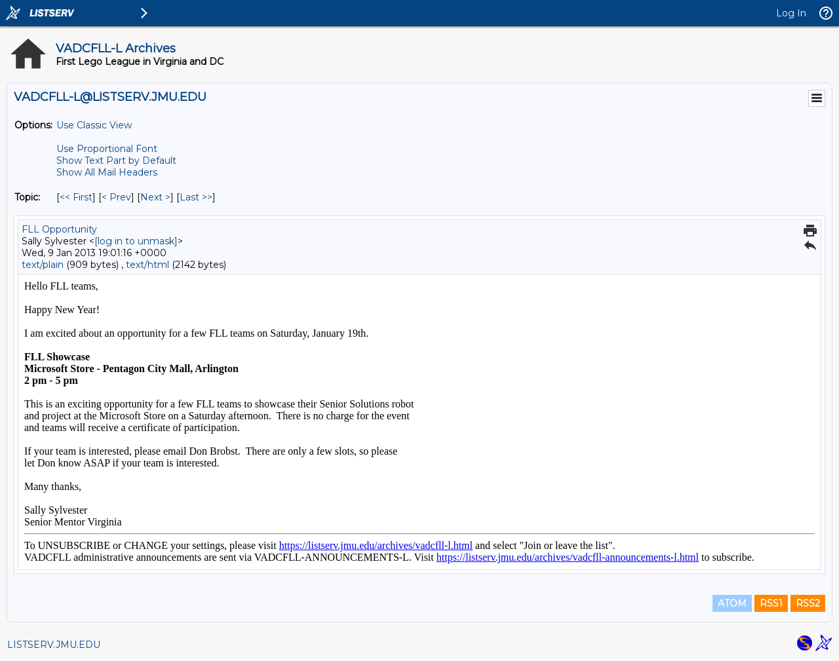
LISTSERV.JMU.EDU (53, 645)
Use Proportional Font (106, 149)
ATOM (732, 603)
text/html (147, 265)
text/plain (43, 265)
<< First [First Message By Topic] (76, 197)
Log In (791, 13)
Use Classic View (94, 125)
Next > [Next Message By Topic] (155, 197)
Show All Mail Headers (106, 172)
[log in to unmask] (136, 241)
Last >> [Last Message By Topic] (196, 197)
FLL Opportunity (59, 229)
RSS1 (771, 603)
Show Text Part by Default (116, 160)
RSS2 (808, 603)
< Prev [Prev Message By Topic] (116, 197)
